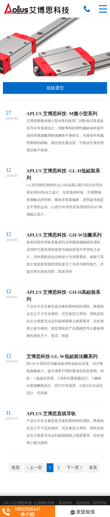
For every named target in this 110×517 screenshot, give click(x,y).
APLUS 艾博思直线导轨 (51, 413)
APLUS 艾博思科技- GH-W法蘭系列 (63, 235)
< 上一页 (34, 467)
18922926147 (87, 9)
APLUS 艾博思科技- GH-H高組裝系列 (63, 296)
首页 (15, 467)
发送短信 (82, 511)
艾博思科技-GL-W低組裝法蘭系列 (61, 356)
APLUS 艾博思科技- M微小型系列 (61, 113)
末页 (93, 467)
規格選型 (55, 88)
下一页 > (74, 467)
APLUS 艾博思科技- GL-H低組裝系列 (63, 174)
